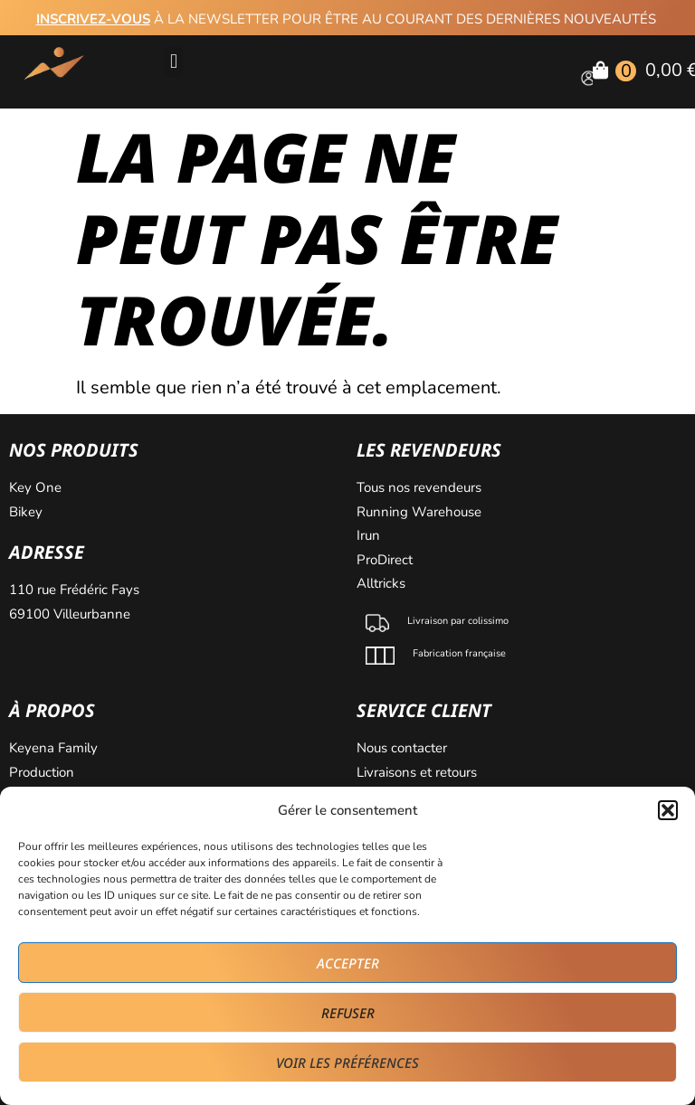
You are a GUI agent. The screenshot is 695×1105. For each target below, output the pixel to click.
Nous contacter (404, 748)
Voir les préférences (347, 1062)
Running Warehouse (421, 512)
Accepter (348, 963)
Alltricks (383, 583)
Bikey (26, 512)
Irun (370, 535)
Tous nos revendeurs (421, 487)
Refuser (348, 1013)
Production (41, 772)
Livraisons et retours (417, 772)
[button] (668, 810)
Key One (37, 487)
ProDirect (385, 560)
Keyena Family (53, 748)
